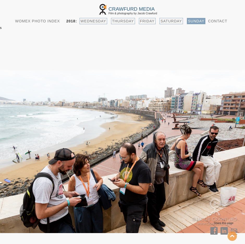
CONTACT (217, 21)
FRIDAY (147, 21)
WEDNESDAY (93, 21)
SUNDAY (196, 21)
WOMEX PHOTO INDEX (37, 21)
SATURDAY (171, 21)
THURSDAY (123, 21)
